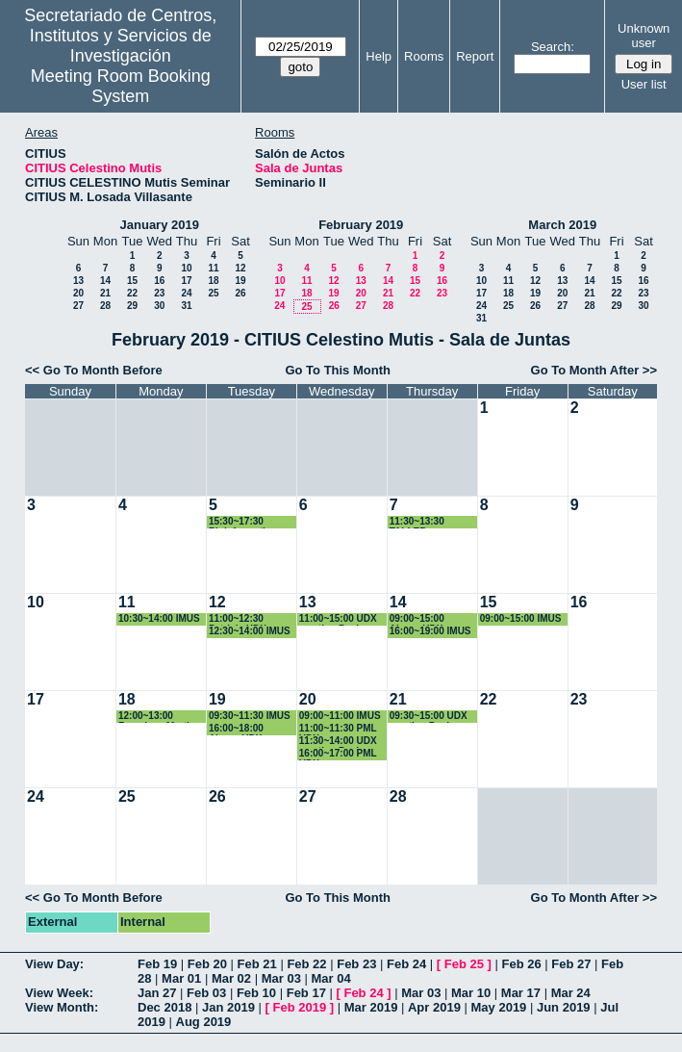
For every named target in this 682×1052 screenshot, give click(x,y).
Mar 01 (181, 978)
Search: (552, 46)
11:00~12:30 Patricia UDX (237, 619)
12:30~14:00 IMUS (249, 631)
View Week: (59, 993)
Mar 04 (331, 978)
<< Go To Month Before (94, 370)
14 (105, 280)
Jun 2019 (564, 1007)
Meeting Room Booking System (121, 86)
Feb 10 (256, 993)
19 (240, 280)
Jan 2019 (228, 1007)
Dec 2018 (164, 1007)
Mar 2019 (371, 1007)
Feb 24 (406, 964)
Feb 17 (306, 993)
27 (78, 305)
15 (132, 280)
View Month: (61, 1007)
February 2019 (360, 225)
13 (78, 280)
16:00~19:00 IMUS (430, 631)
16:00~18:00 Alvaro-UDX (236, 729)
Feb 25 (464, 964)
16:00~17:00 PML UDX (338, 754)
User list (644, 84)
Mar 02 (231, 978)
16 (159, 280)
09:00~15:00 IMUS (521, 618)
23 (159, 293)
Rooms (423, 56)
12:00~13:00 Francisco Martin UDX (156, 716)
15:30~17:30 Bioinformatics (242, 522)
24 (186, 293)
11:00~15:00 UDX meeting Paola (338, 619)
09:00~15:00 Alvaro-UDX (417, 619)
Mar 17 (521, 993)
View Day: (54, 964)
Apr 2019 (434, 1007)
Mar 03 (281, 978)
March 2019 (562, 225)
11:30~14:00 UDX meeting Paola (338, 741)
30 (159, 305)
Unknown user (643, 35)
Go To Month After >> (594, 370)
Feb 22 (306, 964)
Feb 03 (206, 993)
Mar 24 (571, 993)
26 (240, 293)
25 (213, 293)
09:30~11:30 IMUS (249, 715)
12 (240, 268)
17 (186, 280)
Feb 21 (257, 964)
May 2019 (499, 1007)
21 (105, 293)
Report (474, 56)
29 (132, 305)
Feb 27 (571, 964)
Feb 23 (356, 964)
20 (78, 293)
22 (132, 293)
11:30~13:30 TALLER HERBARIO (417, 522)
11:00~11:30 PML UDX (338, 729)
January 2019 (159, 225)
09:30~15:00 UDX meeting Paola (428, 716)
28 (105, 305)
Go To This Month (338, 370)
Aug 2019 (204, 1021)
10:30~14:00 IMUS (159, 618)
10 (186, 268)
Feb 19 (157, 964)
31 (186, 305)
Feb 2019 (300, 1007)
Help (379, 56)
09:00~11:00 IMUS (340, 715)
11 (213, 268)
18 (213, 280)
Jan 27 (157, 993)
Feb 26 (521, 964)
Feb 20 (207, 964)
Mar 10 (471, 993)
